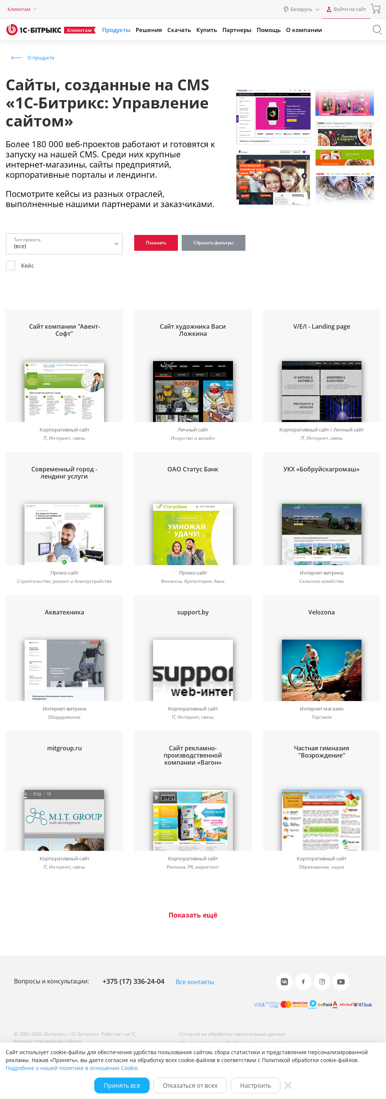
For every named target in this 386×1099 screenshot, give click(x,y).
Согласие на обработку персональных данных (232, 1033)
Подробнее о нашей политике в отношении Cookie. (72, 1068)
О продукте (41, 57)
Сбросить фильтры (213, 242)
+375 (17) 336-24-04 (133, 981)
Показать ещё (192, 915)
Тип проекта (27, 239)
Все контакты (195, 982)
